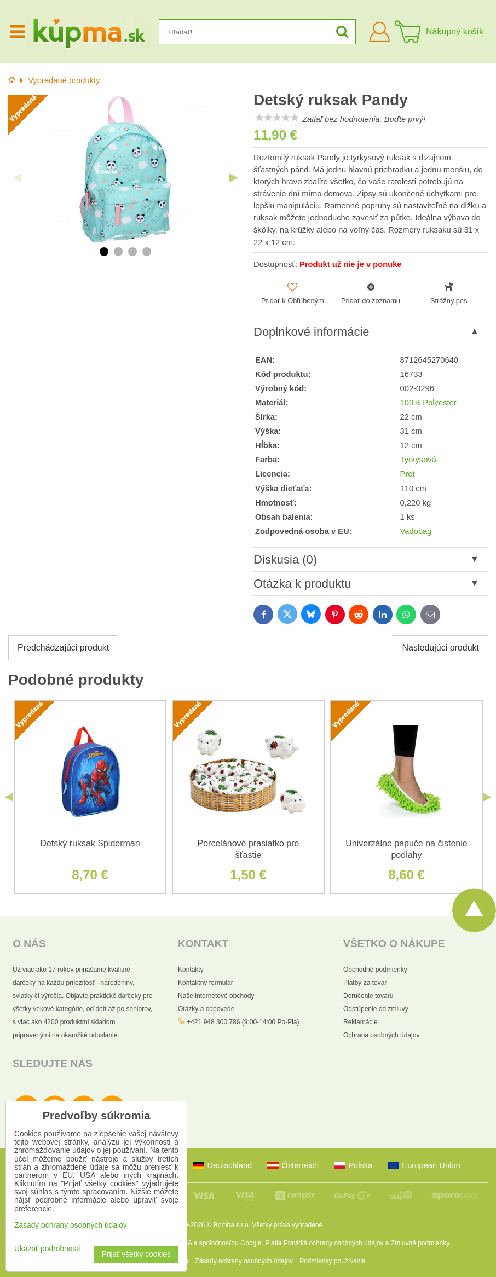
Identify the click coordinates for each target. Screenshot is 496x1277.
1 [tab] (104, 251)
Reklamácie (360, 1022)
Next (234, 178)
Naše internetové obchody (216, 996)
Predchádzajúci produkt (63, 647)
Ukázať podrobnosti (47, 1249)
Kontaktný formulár (205, 982)
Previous (17, 178)
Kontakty (191, 969)
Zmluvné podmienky (420, 1243)
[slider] (277, 117)
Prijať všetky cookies (136, 1254)
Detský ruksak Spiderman (90, 843)
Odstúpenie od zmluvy (375, 1009)
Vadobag (416, 531)
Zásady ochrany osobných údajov (244, 1261)
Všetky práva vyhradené (287, 1225)
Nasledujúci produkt (440, 647)
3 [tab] (132, 251)
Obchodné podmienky (375, 969)
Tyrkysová (418, 459)
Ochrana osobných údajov (381, 1035)
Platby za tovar (365, 982)
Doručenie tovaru (368, 996)
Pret (407, 473)
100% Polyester (428, 402)
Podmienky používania (332, 1261)
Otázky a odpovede (206, 1009)
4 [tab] (146, 251)
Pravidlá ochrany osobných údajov (334, 1243)
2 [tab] (118, 251)
